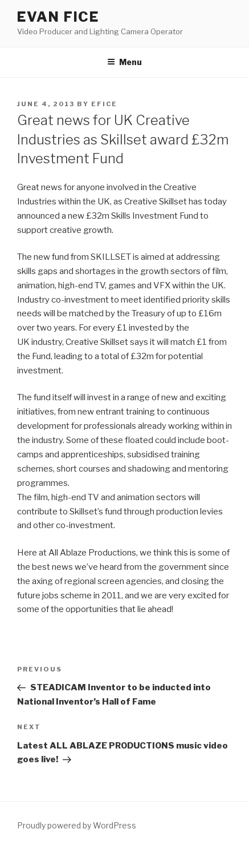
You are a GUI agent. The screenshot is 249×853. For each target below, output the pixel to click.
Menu (124, 62)
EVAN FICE (58, 17)
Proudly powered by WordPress (76, 825)
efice (104, 104)
